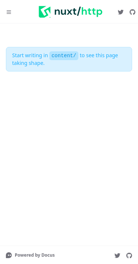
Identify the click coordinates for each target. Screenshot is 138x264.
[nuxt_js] (121, 11)
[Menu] (9, 11)
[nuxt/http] (132, 11)
